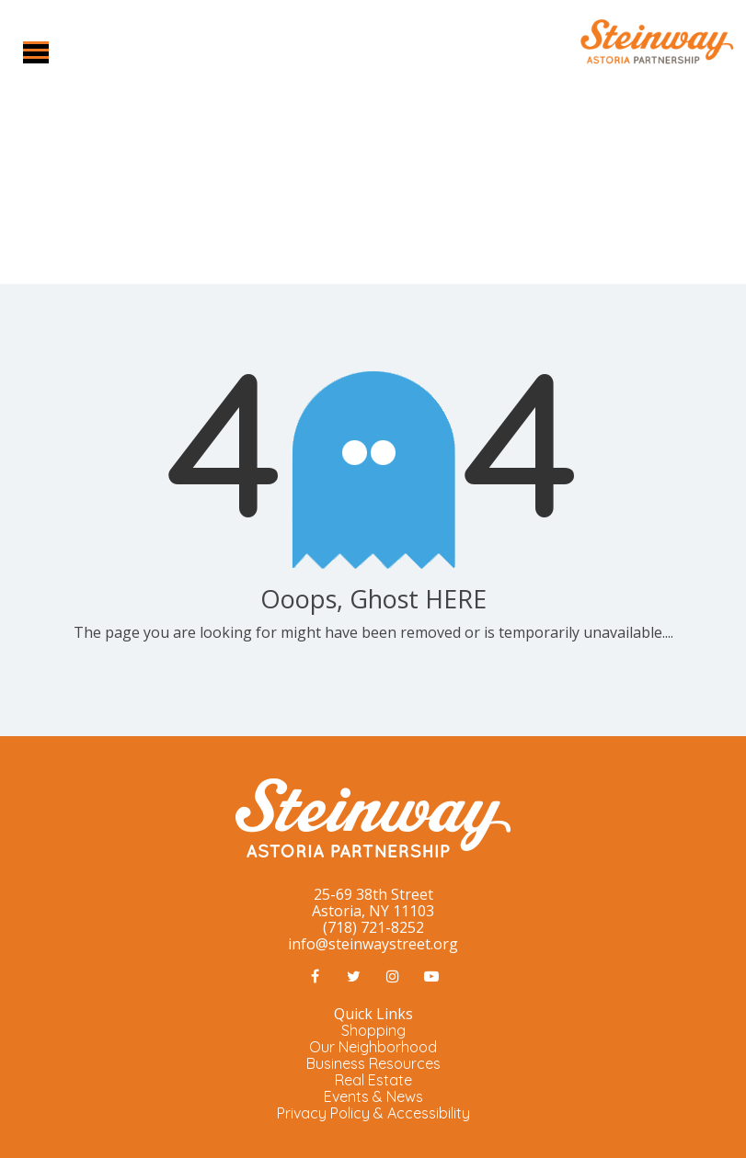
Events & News (373, 1096)
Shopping (373, 1030)
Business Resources (373, 1063)
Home (332, 207)
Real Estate (373, 1080)
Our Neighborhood (373, 1047)
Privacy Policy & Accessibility (373, 1113)
